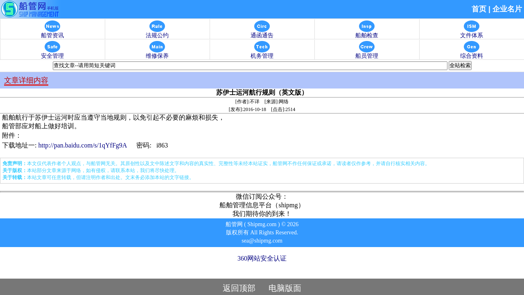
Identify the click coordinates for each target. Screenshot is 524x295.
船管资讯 (52, 33)
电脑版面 (285, 288)
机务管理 (262, 53)
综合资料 (471, 53)
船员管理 (366, 53)
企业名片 (507, 9)
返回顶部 (239, 288)
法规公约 (157, 33)
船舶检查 (366, 33)
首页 (479, 9)
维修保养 (157, 53)
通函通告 (262, 33)
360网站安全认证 (262, 258)
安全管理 (52, 53)
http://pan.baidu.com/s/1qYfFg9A (82, 145)
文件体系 (471, 33)
